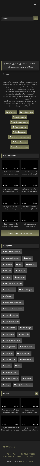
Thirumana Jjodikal (11, 378)
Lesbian (7, 277)
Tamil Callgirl (26, 328)
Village (7, 385)
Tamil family (25, 334)
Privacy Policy (12, 454)
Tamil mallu (9, 353)
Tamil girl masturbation (12, 340)
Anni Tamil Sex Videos (12, 252)
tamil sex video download (19, 137)
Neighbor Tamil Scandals (13, 283)
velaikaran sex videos (19, 147)
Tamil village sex (19, 142)
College (28, 258)
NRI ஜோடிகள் (10, 290)
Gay (20, 264)
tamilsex (11, 447)
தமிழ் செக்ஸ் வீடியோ (23, 385)
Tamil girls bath (10, 347)
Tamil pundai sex (19, 127)
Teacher (7, 366)
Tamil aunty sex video (19, 122)
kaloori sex (21, 271)
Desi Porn (8, 264)
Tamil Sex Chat (10, 359)
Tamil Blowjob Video (12, 321)
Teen (19, 366)
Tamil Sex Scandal (26, 461)
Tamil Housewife (27, 347)
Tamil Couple (9, 334)
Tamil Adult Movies (11, 315)
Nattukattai (21, 277)
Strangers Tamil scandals (13, 309)
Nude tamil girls (27, 290)
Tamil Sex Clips (27, 359)
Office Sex (11, 112)
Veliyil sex (28, 378)
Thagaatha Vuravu (11, 372)
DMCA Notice (30, 456)
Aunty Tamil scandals (12, 258)
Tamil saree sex (19, 132)
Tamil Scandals (26, 112)
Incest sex (31, 264)
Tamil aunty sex (19, 117)
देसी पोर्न (5, 447)
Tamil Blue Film (10, 328)
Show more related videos (20, 233)
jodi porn (8, 271)
